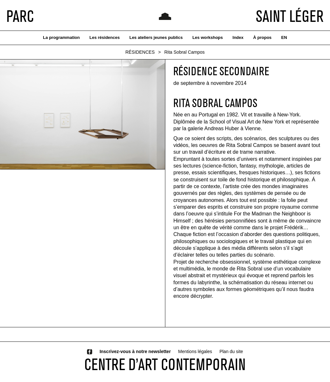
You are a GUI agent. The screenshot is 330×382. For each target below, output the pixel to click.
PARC (20, 16)
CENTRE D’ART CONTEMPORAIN (165, 364)
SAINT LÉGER (290, 16)
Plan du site (231, 351)
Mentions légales (195, 351)
